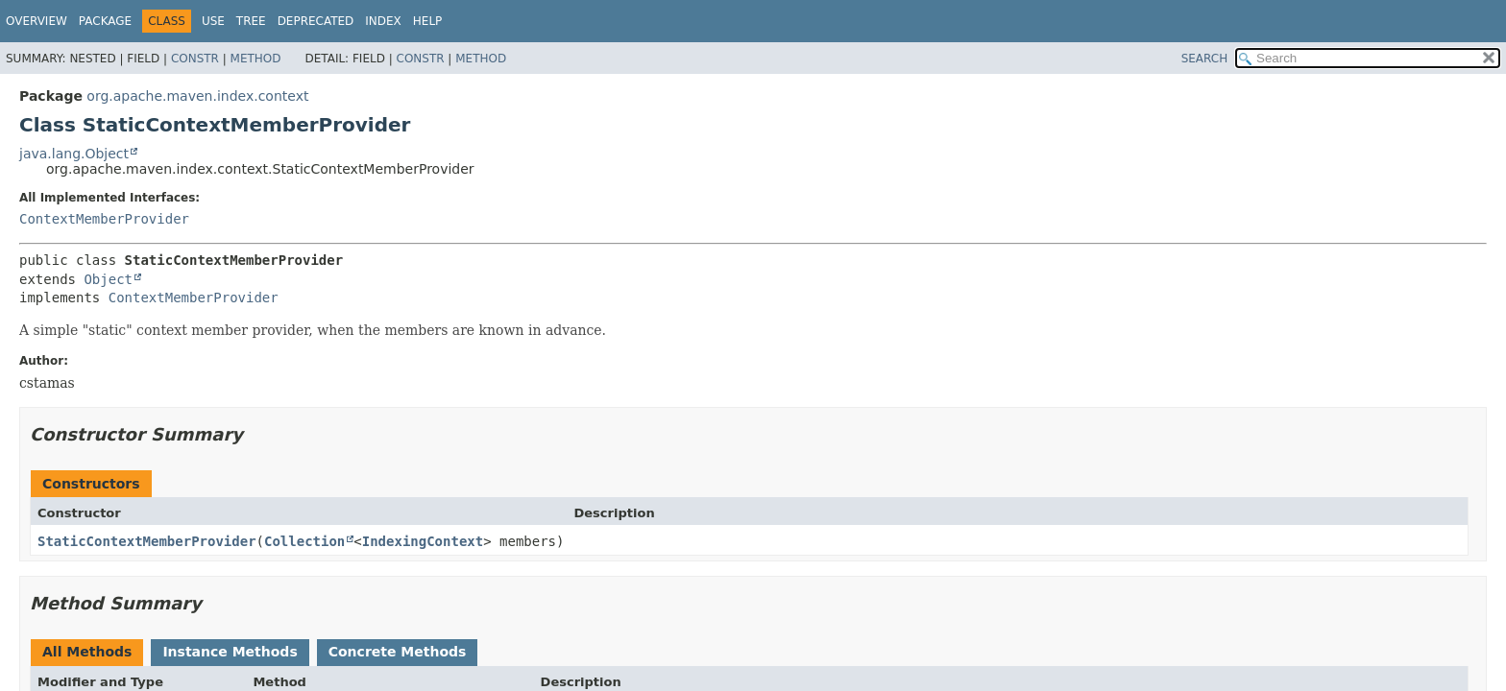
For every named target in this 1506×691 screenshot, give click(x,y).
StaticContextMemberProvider (146, 541)
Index (383, 21)
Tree (251, 21)
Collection (304, 541)
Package (105, 21)
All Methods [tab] (87, 651)
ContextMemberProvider (104, 218)
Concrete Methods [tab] (397, 651)
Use (213, 21)
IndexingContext (422, 541)
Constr (195, 58)
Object (108, 279)
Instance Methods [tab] (229, 651)
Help (428, 21)
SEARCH (1204, 58)
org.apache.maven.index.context (197, 96)
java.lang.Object (74, 153)
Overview (36, 21)
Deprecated (316, 21)
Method (256, 58)
